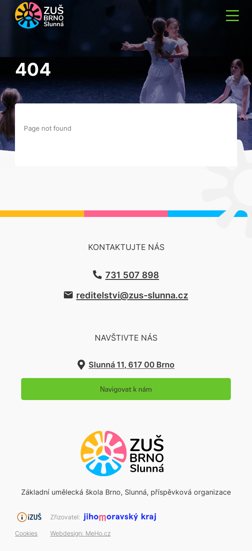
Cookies (26, 533)
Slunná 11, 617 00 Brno (131, 364)
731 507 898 (132, 274)
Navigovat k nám (126, 389)
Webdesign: (80, 533)
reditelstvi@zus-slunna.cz (132, 295)
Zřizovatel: (65, 517)
